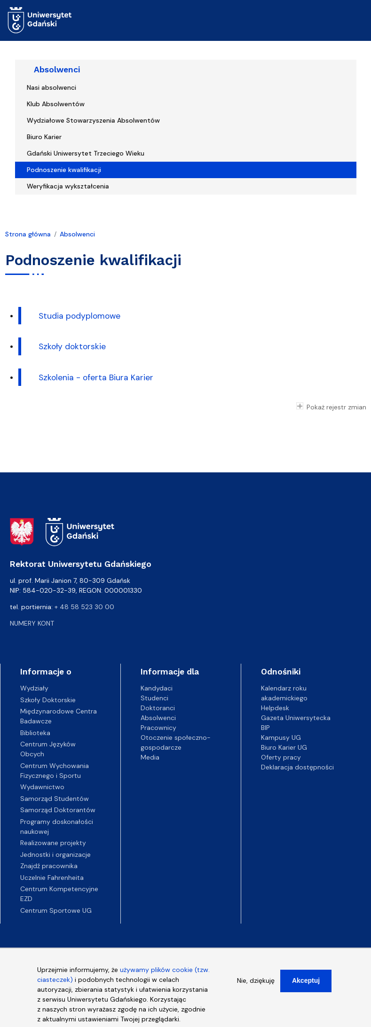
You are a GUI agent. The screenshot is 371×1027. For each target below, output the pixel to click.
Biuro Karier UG (284, 747)
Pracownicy (158, 727)
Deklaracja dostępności (297, 767)
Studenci (154, 698)
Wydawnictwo (42, 787)
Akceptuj (306, 984)
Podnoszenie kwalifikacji (64, 169)
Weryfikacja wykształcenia (68, 186)
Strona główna (28, 234)
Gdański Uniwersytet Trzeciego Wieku (85, 153)
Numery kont (32, 623)
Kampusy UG (281, 737)
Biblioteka (35, 733)
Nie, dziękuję (256, 984)
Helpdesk (275, 708)
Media (150, 757)
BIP (265, 727)
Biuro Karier (44, 137)
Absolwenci (57, 69)
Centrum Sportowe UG (56, 910)
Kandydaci (157, 688)
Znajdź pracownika (49, 866)
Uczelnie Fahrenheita (52, 877)
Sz (43, 346)
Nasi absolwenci (51, 87)
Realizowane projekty (53, 843)
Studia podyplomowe (79, 316)
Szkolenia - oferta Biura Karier (96, 377)
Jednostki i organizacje (55, 854)
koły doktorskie (76, 346)
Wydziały (34, 688)
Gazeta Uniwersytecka (296, 717)
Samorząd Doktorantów (57, 810)
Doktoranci (158, 708)
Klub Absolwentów (56, 104)
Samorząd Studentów (54, 798)
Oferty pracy (281, 757)
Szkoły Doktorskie (48, 700)
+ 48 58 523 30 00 (84, 607)
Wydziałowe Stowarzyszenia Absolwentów (93, 120)
